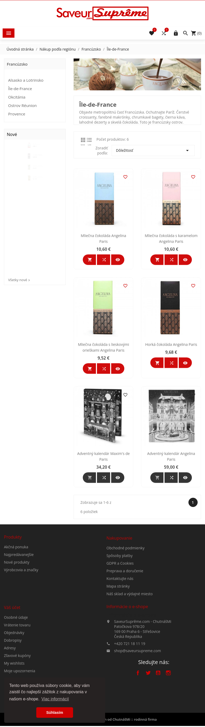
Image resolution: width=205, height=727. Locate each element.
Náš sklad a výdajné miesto (129, 621)
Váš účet (12, 638)
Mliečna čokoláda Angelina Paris (104, 283)
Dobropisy (13, 671)
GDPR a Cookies (120, 590)
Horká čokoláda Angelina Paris (172, 389)
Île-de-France (20, 88)
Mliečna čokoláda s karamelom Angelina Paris (171, 283)
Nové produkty (16, 579)
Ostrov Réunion (22, 105)
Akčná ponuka (16, 564)
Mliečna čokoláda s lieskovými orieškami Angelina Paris (104, 392)
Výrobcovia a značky (21, 587)
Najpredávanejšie (19, 571)
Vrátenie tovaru (17, 655)
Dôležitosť (153, 150)
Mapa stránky (118, 613)
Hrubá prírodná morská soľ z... (40, 172)
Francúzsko (17, 64)
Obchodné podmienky (125, 575)
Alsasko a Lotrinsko (25, 80)
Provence (16, 113)
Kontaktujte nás (119, 605)
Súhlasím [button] (54, 712)
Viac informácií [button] (55, 699)
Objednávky (14, 663)
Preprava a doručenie (124, 598)
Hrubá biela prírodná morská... (37, 148)
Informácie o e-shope (131, 637)
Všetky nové (19, 279)
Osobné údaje (16, 648)
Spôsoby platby (119, 582)
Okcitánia (16, 97)
